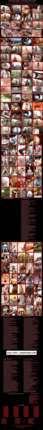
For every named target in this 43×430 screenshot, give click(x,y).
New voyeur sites (24, 2)
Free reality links (32, 425)
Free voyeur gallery (6, 406)
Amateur (14, 3)
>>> (35, 200)
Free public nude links (22, 425)
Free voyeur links (12, 425)
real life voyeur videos (34, 402)
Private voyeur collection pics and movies (22, 426)
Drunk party (18, 3)
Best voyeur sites (30, 2)
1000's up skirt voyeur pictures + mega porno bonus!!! (21, 355)
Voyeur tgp (19, 2)
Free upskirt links (17, 425)
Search (35, 2)
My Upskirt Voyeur (32, 400)
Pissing (21, 3)
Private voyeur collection (13, 2)
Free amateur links (27, 425)
